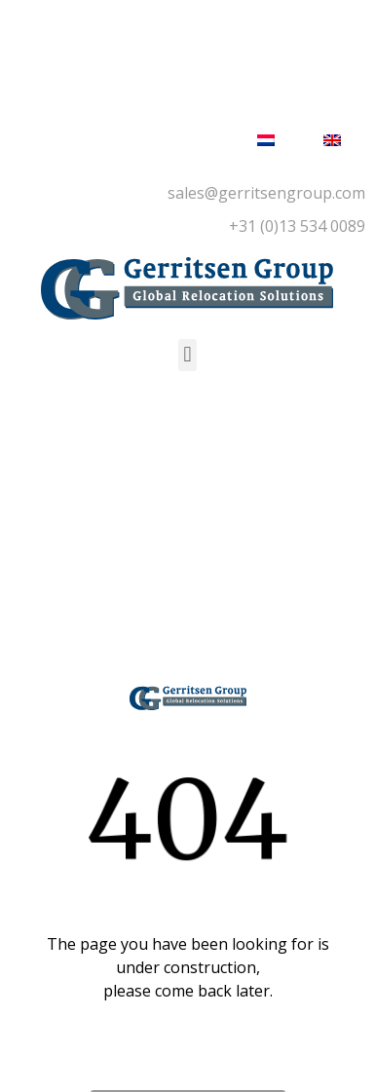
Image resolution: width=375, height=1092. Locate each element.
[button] (187, 355)
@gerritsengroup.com (285, 193)
